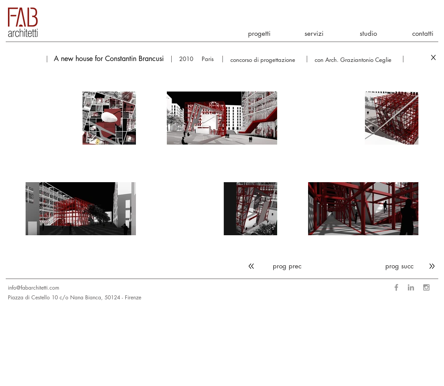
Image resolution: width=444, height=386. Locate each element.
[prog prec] (274, 266)
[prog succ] (411, 266)
